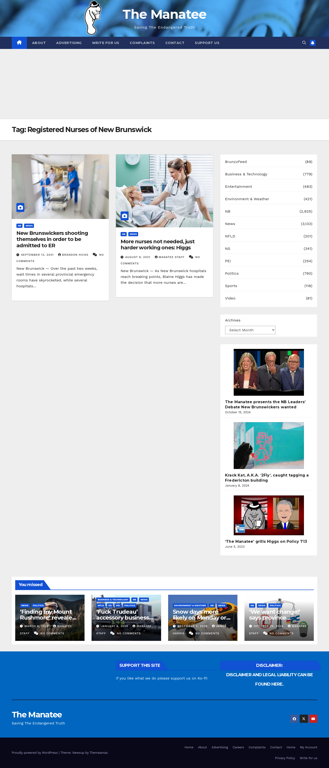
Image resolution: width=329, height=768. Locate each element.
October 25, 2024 (269, 626)
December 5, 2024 (193, 626)
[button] (304, 43)
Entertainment (238, 186)
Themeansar (99, 752)
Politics (232, 273)
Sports (231, 286)
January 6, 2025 (115, 626)
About (39, 43)
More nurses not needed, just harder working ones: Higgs (158, 244)
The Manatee (164, 14)
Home (189, 747)
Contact (175, 43)
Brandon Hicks (73, 254)
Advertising (69, 43)
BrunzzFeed (236, 161)
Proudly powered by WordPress (35, 752)
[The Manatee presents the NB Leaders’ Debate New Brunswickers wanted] (269, 372)
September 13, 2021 (38, 254)
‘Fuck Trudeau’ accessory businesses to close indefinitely (125, 617)
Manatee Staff (170, 257)
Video (230, 298)
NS (227, 248)
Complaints (142, 43)
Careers (238, 747)
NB (19, 225)
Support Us (207, 43)
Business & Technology (246, 174)
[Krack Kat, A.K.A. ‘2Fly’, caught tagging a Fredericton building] (269, 445)
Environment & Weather (247, 199)
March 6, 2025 (37, 626)
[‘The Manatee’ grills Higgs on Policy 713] (269, 515)
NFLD (230, 236)
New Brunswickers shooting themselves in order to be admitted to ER (52, 239)
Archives (232, 320)
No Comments (52, 633)
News (29, 225)
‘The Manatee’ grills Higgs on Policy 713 (266, 541)
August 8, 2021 (138, 257)
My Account (308, 747)
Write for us (105, 43)
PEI (228, 261)
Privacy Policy (285, 758)
